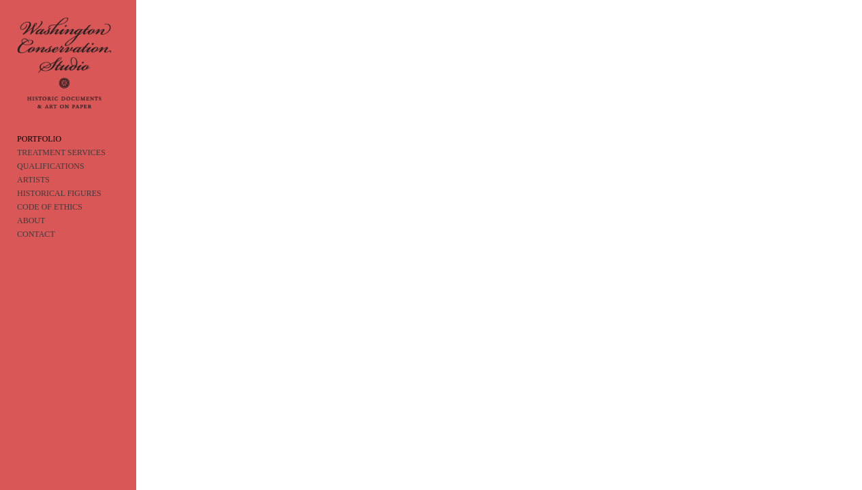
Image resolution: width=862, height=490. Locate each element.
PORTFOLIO (39, 153)
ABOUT (31, 235)
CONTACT (36, 248)
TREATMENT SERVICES (61, 167)
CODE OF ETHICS (49, 221)
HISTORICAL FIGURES (59, 207)
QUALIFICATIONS (50, 180)
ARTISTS (33, 194)
